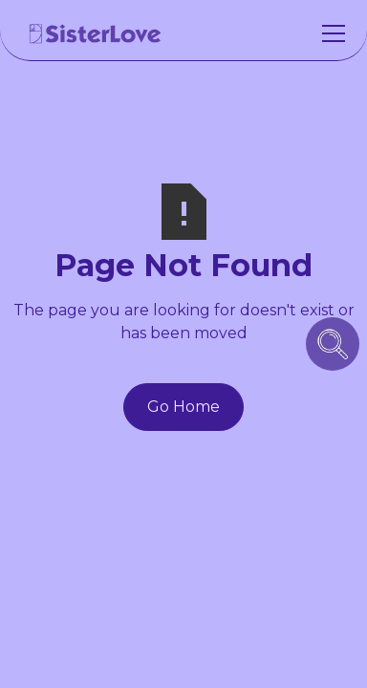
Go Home (183, 407)
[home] (95, 33)
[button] (330, 33)
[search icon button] (332, 344)
